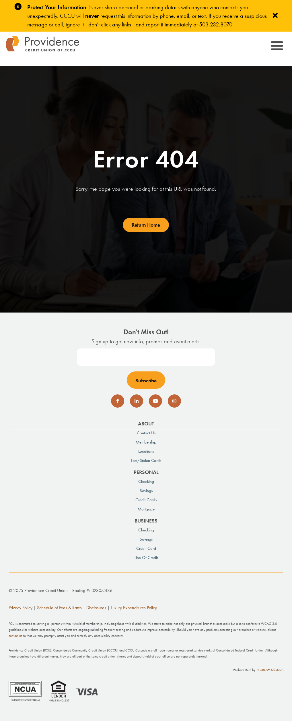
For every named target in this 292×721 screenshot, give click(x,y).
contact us (15, 635)
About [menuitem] (146, 423)
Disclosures (96, 608)
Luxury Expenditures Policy (134, 608)
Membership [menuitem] (146, 442)
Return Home (146, 224)
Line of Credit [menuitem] (146, 557)
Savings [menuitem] (146, 490)
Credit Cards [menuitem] (146, 500)
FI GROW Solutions (269, 670)
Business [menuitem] (146, 520)
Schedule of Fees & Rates (59, 608)
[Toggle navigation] (276, 46)
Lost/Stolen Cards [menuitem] (146, 460)
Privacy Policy (20, 608)
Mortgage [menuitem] (146, 509)
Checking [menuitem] (146, 481)
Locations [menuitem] (146, 451)
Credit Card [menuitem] (146, 548)
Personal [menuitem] (146, 472)
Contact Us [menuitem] (146, 433)
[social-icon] (117, 401)
